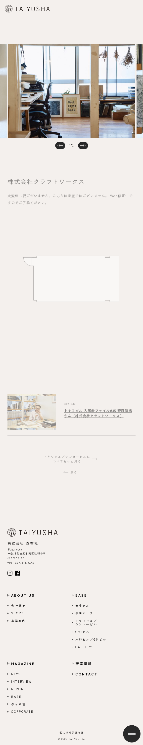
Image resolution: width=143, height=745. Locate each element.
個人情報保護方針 (72, 732)
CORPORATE (22, 711)
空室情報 (83, 664)
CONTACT (86, 674)
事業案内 (18, 621)
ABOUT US (23, 595)
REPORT (18, 689)
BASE (81, 595)
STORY (17, 613)
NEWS (16, 673)
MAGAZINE (23, 664)
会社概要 (18, 605)
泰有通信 (18, 704)
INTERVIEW (21, 681)
